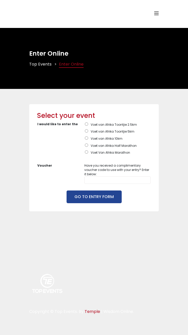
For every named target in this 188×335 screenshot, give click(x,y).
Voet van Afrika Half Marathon (114, 145)
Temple (92, 311)
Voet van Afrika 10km (106, 138)
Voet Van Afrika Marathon (110, 152)
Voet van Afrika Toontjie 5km (112, 131)
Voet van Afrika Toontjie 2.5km (114, 124)
